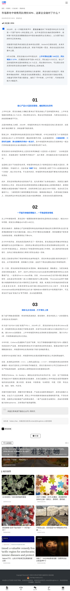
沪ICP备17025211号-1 (36, 577)
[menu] (66, 3)
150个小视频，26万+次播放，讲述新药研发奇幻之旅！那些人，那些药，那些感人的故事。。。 (51, 498)
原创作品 (19, 18)
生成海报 (7, 443)
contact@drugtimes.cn (52, 580)
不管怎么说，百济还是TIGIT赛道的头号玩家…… (51, 529)
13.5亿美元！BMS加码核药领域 (14, 497)
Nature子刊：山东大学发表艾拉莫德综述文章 (17, 559)
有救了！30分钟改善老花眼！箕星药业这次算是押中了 (51, 559)
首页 (3, 8)
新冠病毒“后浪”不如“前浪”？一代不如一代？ (16, 529)
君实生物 (36, 29)
